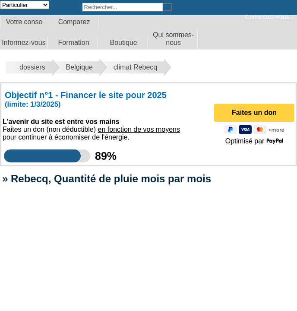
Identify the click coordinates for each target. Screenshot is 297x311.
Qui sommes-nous (173, 38)
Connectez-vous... (269, 16)
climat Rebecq (135, 67)
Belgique (79, 67)
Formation (73, 42)
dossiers (32, 67)
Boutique (123, 42)
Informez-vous (23, 42)
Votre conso (24, 21)
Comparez (74, 21)
